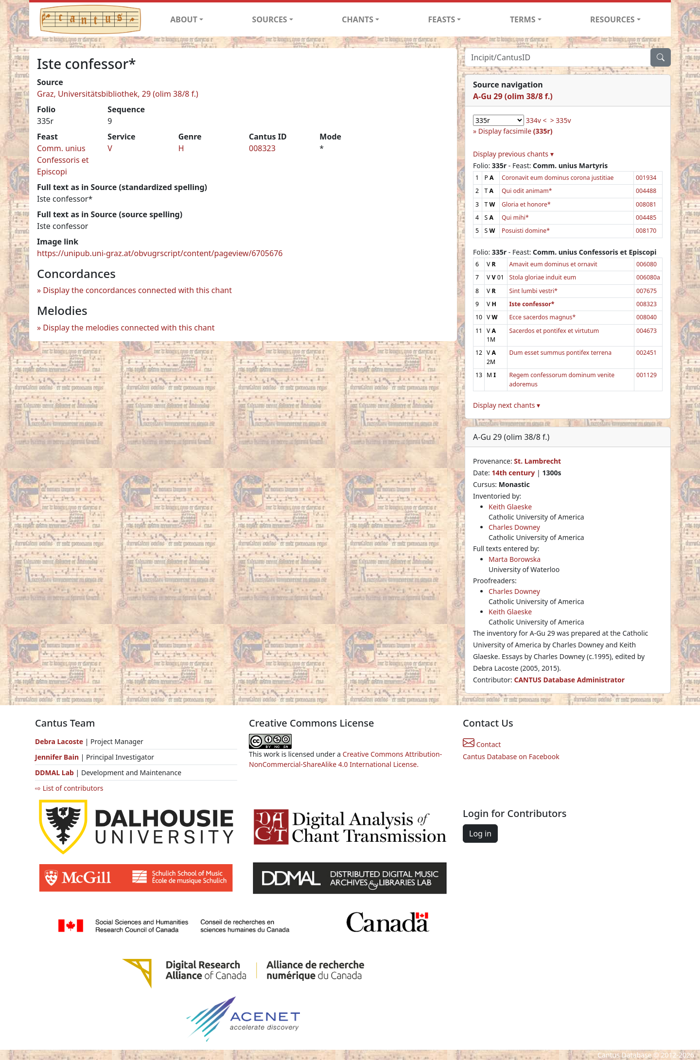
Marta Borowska (515, 559)
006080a (648, 277)
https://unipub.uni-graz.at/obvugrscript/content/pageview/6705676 (159, 253)
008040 (646, 317)
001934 (646, 178)
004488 (646, 191)
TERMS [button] (523, 19)
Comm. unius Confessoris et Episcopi (63, 160)
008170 (646, 230)
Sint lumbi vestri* (533, 291)
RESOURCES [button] (612, 19)
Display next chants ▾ (506, 405)
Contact (482, 744)
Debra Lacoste (59, 741)
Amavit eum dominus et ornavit (553, 264)
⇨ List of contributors (69, 788)
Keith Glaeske (510, 506)
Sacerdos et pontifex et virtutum (554, 331)
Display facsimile (515, 131)
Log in (480, 833)
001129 (646, 375)
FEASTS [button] (441, 19)
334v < (536, 120)
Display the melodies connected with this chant (128, 327)
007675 (646, 291)
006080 (646, 264)
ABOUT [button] (183, 19)
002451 (646, 352)
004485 (646, 217)
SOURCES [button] (269, 19)
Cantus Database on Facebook (511, 756)
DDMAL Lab (54, 772)
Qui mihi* (515, 217)
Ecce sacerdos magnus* (542, 317)
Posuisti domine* (526, 230)
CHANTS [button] (357, 19)
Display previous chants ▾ (513, 153)
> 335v (560, 120)
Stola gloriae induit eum (543, 277)
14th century (513, 472)
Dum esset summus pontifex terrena (560, 352)
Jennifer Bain (58, 757)
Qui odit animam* (527, 191)
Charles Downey (514, 527)
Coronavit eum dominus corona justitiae (557, 178)
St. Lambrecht (537, 461)
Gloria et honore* (526, 204)
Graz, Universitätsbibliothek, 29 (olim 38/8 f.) (117, 93)
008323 (262, 148)
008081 (646, 204)
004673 (646, 331)
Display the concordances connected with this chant (137, 290)
